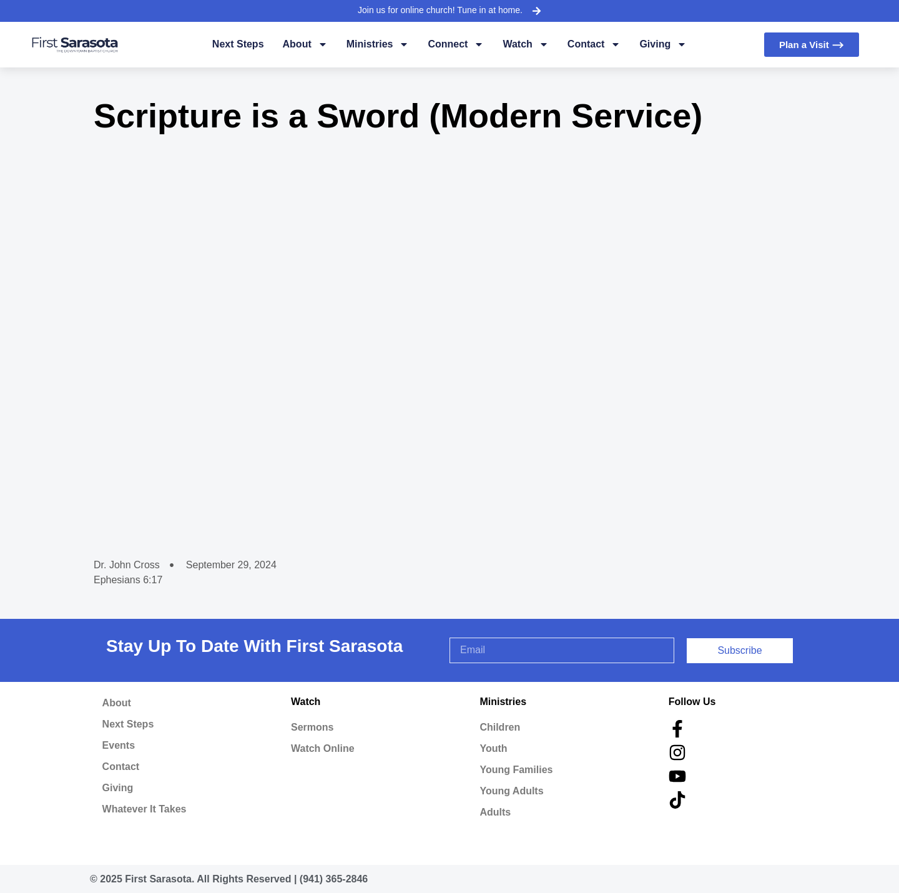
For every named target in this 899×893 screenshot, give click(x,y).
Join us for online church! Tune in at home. (440, 10)
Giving (663, 44)
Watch (525, 44)
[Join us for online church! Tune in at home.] (536, 11)
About (305, 44)
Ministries (378, 44)
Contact (594, 44)
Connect (456, 44)
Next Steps (238, 44)
